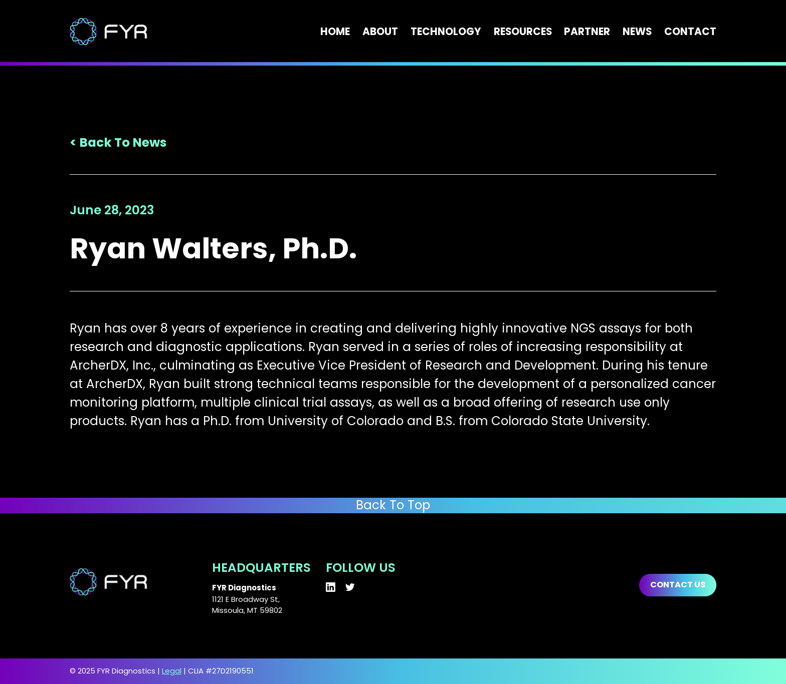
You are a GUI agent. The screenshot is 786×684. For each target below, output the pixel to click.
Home (335, 32)
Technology (446, 32)
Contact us (678, 584)
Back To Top (393, 505)
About (380, 32)
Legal (171, 670)
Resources (523, 32)
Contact (690, 32)
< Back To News (118, 142)
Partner (587, 32)
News (637, 32)
